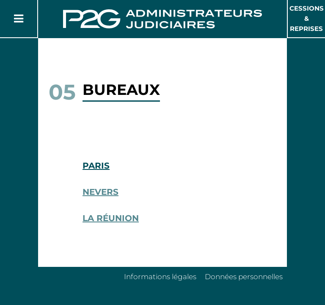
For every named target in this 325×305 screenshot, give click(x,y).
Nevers (100, 192)
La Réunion (111, 218)
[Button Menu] (18, 18)
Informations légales (160, 276)
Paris (96, 166)
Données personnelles (244, 276)
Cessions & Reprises (306, 18)
